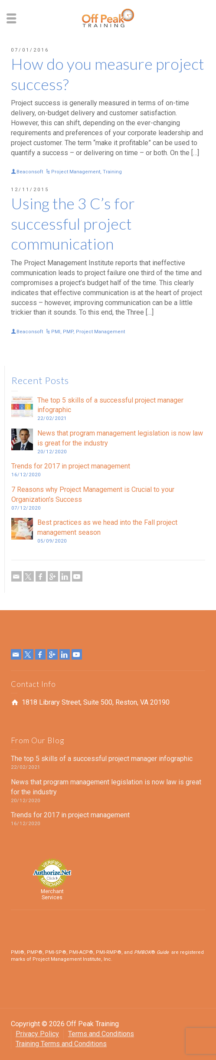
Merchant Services (52, 894)
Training (112, 172)
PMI (55, 332)
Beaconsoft (29, 172)
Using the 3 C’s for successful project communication (73, 224)
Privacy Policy (37, 1034)
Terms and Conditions (101, 1034)
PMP (68, 332)
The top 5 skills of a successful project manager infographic (102, 758)
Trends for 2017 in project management (70, 466)
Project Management (75, 172)
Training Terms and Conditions (61, 1044)
